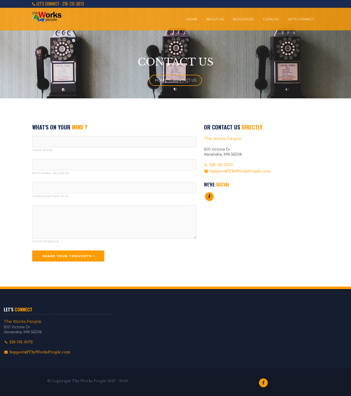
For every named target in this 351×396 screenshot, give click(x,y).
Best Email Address (50, 173)
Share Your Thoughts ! (68, 256)
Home (192, 19)
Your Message (45, 241)
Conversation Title (50, 196)
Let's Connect (301, 19)
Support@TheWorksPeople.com (237, 171)
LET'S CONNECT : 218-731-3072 (58, 4)
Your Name (42, 150)
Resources (243, 19)
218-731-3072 (18, 342)
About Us (215, 19)
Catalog (271, 19)
